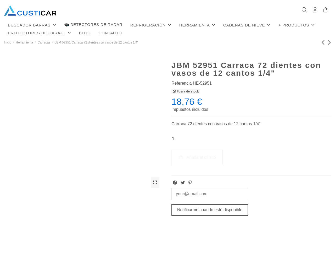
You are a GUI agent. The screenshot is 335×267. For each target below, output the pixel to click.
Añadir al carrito (197, 157)
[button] (32, 25)
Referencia (181, 83)
